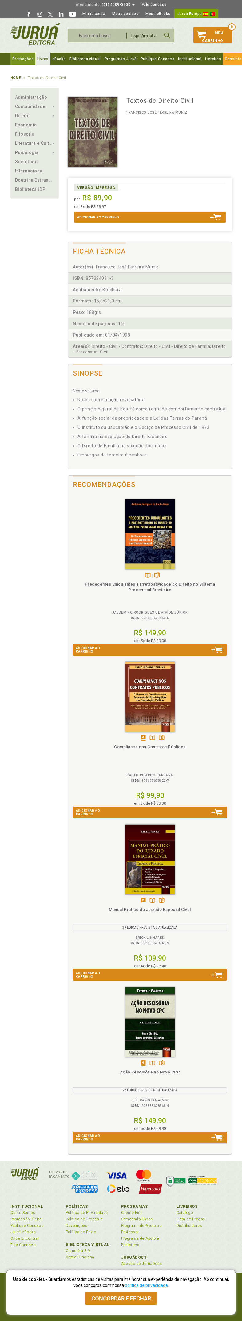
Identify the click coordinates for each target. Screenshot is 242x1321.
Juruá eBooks (23, 1232)
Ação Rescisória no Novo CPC (150, 1072)
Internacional (29, 170)
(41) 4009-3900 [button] (105, 4)
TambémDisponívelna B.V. (148, 576)
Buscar (167, 35)
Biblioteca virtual (85, 59)
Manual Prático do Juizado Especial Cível (150, 909)
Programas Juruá (121, 59)
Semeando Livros (137, 1219)
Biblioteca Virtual (87, 1244)
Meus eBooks (157, 14)
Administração (31, 97)
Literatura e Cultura (34, 143)
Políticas (77, 1206)
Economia (26, 124)
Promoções (23, 59)
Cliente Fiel (131, 1213)
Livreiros (213, 59)
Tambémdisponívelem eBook (143, 738)
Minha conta (93, 14)
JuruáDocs (134, 1257)
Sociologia (27, 161)
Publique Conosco (158, 59)
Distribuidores (189, 1225)
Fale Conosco (23, 1245)
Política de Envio (81, 1232)
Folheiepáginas (157, 576)
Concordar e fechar (121, 1298)
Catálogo (185, 1213)
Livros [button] (42, 59)
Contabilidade (30, 106)
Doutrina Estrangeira (34, 180)
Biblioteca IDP (30, 189)
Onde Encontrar (24, 1238)
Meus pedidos (125, 14)
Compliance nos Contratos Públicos (150, 747)
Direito (22, 115)
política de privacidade (146, 1285)
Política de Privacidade (87, 1213)
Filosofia (25, 134)
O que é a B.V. (79, 1251)
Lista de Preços (191, 1219)
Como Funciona (80, 1257)
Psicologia (27, 152)
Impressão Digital (26, 1219)
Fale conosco (154, 4)
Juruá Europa (196, 14)
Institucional (189, 59)
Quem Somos (22, 1213)
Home (15, 78)
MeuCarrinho (209, 37)
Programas (134, 1206)
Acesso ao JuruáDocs (141, 1263)
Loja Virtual (143, 35)
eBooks (59, 59)
